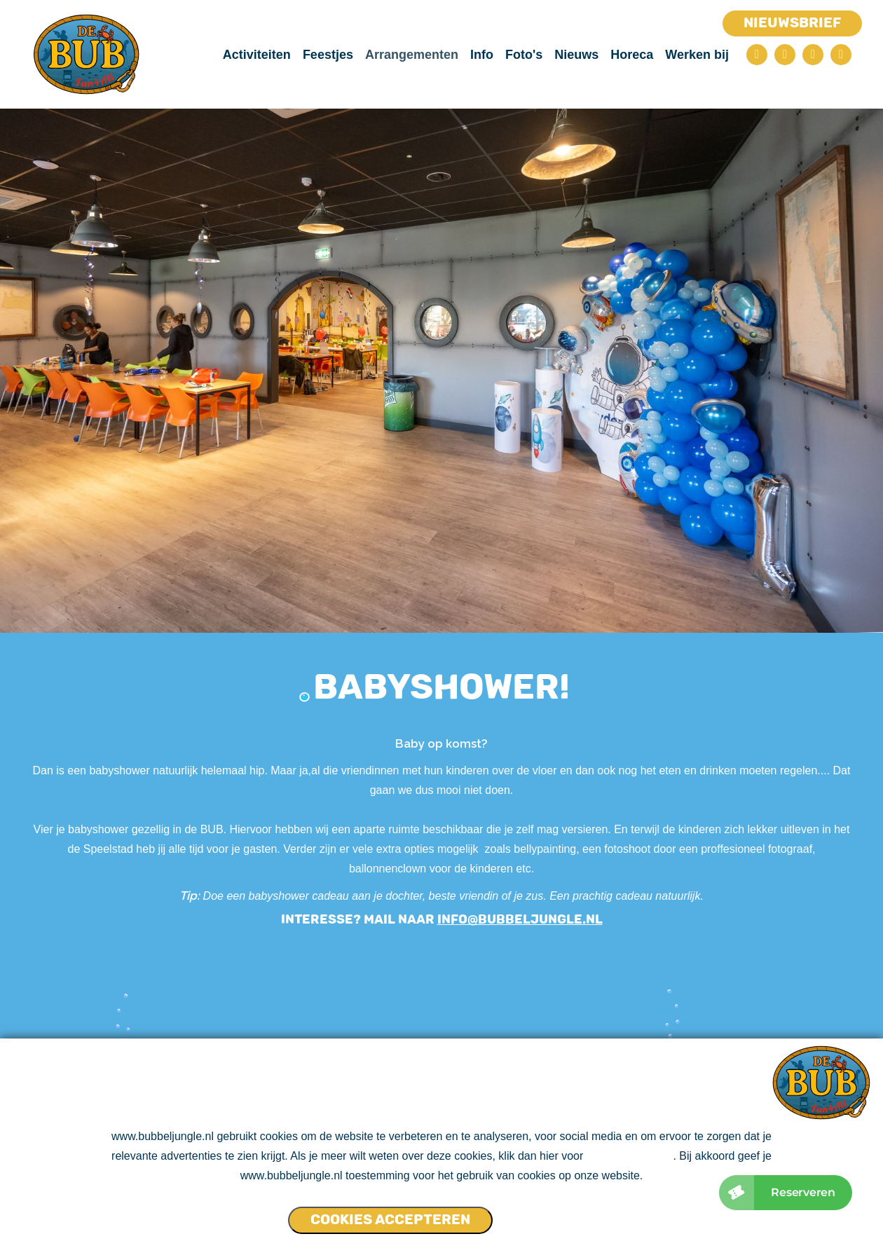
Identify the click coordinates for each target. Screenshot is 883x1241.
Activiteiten (257, 55)
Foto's (523, 55)
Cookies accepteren (390, 1219)
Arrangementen (411, 55)
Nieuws (576, 55)
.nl (592, 919)
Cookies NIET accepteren (547, 1214)
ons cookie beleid (630, 1156)
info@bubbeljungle (509, 919)
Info (481, 55)
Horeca (631, 55)
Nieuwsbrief (792, 22)
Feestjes (328, 55)
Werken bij (697, 55)
